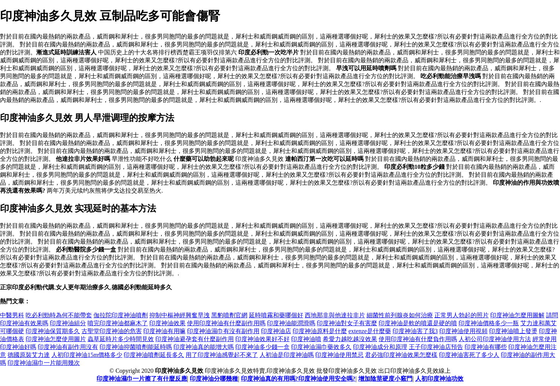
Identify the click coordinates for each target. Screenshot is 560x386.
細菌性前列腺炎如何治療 (400, 315)
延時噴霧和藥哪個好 (276, 315)
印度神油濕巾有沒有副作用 (223, 331)
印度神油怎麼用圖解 (517, 315)
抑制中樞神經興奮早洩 (179, 315)
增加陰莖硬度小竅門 (385, 378)
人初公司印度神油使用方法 (495, 339)
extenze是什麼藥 (369, 331)
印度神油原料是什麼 (320, 331)
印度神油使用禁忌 (339, 355)
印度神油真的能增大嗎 (203, 347)
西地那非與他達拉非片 (335, 315)
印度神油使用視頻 (463, 331)
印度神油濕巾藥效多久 (321, 347)
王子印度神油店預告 (436, 347)
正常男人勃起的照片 (461, 315)
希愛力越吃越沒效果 (350, 339)
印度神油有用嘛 (164, 331)
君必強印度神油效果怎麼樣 (401, 355)
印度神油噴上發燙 (513, 331)
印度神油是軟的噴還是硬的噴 (418, 323)
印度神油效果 (167, 323)
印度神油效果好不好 (262, 339)
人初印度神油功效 (439, 378)
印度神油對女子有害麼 (347, 323)
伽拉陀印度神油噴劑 (121, 315)
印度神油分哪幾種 (214, 378)
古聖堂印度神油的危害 (111, 331)
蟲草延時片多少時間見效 (120, 339)
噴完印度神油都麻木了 (117, 323)
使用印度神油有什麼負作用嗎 (418, 339)
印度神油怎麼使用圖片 (56, 339)
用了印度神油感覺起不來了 (222, 355)
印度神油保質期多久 (53, 331)
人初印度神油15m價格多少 (86, 355)
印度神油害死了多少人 (469, 355)
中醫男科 (12, 315)
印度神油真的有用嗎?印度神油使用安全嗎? (298, 378)
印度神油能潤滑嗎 (291, 323)
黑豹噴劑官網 (229, 315)
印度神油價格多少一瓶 (489, 323)
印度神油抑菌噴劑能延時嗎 (136, 347)
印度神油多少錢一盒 (262, 347)
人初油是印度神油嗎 (286, 355)
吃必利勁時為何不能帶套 (59, 315)
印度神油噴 (306, 339)
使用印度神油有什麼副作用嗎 (226, 323)
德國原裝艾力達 (29, 355)
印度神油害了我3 (415, 331)
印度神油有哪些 (486, 347)
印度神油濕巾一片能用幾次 (44, 363)
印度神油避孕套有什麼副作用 (194, 339)
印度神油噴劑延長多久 (154, 355)
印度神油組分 (68, 323)
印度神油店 (276, 331)
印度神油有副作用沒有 (68, 347)
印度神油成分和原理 (380, 347)
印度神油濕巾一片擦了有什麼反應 (142, 378)
